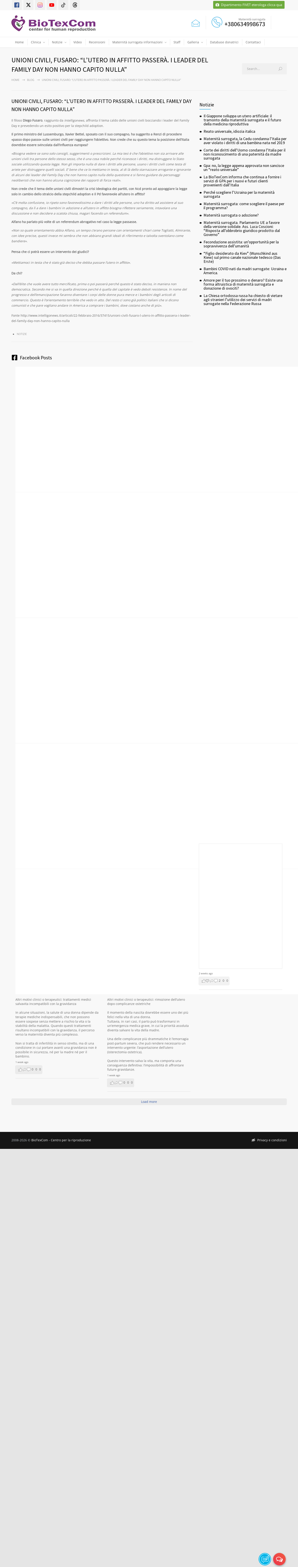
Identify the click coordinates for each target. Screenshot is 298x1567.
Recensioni (97, 42)
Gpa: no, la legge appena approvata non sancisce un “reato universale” (244, 167)
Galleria (193, 42)
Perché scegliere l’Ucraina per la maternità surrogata (239, 194)
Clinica (36, 42)
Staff (177, 42)
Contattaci (253, 42)
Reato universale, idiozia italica (229, 131)
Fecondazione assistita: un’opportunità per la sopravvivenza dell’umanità (241, 244)
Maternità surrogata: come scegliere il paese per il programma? (244, 205)
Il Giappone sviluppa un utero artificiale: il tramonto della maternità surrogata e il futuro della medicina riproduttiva (242, 119)
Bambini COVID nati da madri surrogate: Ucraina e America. (245, 270)
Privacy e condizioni (269, 1140)
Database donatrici (224, 42)
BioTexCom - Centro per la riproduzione (61, 1140)
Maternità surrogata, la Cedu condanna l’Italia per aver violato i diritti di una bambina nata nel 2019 (245, 140)
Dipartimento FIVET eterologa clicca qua (249, 4)
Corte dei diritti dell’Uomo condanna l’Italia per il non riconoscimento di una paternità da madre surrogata (244, 154)
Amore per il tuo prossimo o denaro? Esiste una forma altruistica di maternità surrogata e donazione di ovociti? (243, 284)
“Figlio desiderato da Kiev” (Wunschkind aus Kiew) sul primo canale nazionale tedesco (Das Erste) (242, 257)
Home (19, 42)
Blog (30, 80)
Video (77, 42)
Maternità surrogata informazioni (137, 42)
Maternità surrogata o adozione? (231, 215)
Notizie (57, 42)
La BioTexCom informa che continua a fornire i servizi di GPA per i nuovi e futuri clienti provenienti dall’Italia (242, 180)
